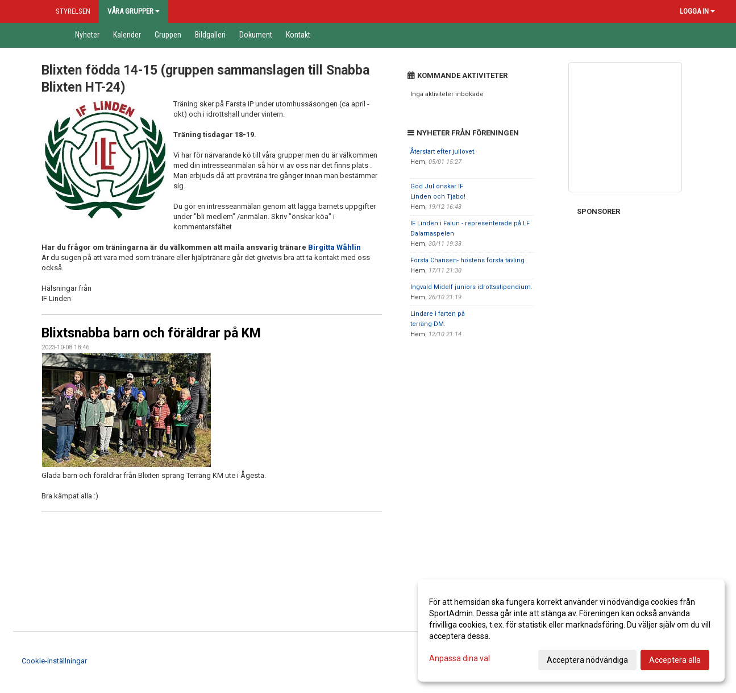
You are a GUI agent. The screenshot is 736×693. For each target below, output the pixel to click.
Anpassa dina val (459, 658)
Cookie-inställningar (54, 661)
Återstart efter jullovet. (443, 151)
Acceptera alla (675, 660)
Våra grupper (133, 11)
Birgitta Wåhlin (334, 247)
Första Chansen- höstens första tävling (467, 260)
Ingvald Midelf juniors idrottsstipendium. (471, 287)
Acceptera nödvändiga (587, 660)
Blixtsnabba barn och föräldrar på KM (151, 333)
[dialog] (571, 630)
